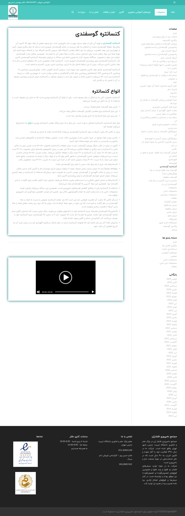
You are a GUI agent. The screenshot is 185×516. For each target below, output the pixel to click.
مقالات (174, 198)
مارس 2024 (172, 289)
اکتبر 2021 (172, 335)
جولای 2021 (171, 345)
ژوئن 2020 (172, 391)
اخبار (175, 33)
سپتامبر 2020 (170, 380)
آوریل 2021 (172, 356)
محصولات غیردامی (168, 194)
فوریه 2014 (171, 408)
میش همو (172, 215)
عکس (174, 149)
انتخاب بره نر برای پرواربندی (165, 36)
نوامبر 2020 (172, 373)
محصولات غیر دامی (168, 263)
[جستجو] (73, 12)
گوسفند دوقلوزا (170, 177)
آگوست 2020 (170, 384)
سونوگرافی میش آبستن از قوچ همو (161, 138)
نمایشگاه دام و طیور (168, 222)
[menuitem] (173, 12)
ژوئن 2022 (172, 307)
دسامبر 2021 (171, 328)
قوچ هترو (172, 159)
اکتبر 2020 (172, 377)
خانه (175, 82)
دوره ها (173, 103)
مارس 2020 (172, 401)
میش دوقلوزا (171, 208)
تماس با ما (172, 68)
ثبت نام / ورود (170, 72)
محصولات (172, 187)
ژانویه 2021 (172, 366)
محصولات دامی (170, 191)
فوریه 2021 (171, 363)
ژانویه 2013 (172, 412)
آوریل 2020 (172, 398)
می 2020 (172, 394)
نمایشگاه (173, 219)
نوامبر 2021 (172, 331)
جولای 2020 (171, 387)
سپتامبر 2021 (170, 338)
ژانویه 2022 (172, 324)
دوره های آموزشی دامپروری (164, 107)
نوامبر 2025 (172, 279)
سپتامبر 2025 (170, 286)
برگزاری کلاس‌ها (170, 40)
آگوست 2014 (170, 405)
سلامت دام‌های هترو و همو (164, 124)
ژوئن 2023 (172, 300)
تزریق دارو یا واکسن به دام (165, 61)
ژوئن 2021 (172, 349)
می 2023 (172, 303)
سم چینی (172, 128)
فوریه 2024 (171, 293)
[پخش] (93, 292)
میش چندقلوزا (170, 205)
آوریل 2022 (172, 314)
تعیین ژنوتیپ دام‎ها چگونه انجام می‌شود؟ (158, 65)
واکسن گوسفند (170, 226)
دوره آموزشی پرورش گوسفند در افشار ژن (158, 100)
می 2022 (172, 310)
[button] (65, 277)
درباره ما (173, 96)
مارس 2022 (172, 317)
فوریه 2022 (171, 321)
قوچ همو (173, 163)
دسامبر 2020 (171, 370)
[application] (66, 277)
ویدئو (174, 229)
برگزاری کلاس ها (169, 245)
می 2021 (172, 352)
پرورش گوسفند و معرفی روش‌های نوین (159, 43)
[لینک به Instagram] (174, 2)
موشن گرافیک (170, 201)
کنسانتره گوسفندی (168, 166)
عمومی (174, 256)
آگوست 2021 (170, 342)
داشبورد (173, 93)
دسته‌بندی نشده (169, 249)
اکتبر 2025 (172, 282)
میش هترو (172, 212)
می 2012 (172, 416)
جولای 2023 (171, 296)
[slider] (72, 291)
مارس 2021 (172, 359)
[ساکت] (38, 292)
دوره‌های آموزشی (169, 252)
